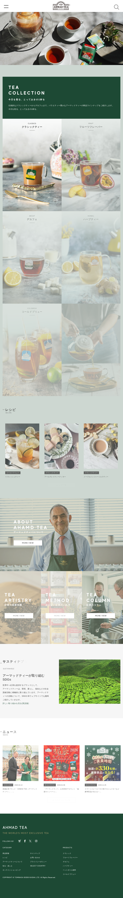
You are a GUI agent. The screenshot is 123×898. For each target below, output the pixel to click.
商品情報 (6, 853)
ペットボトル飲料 (69, 870)
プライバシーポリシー (38, 862)
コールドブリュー (69, 874)
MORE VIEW (28, 543)
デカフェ (66, 862)
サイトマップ (35, 853)
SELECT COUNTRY (37, 866)
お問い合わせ (35, 857)
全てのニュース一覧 (61, 800)
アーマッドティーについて (12, 862)
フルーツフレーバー (70, 857)
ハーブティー (68, 866)
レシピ (5, 857)
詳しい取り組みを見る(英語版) (16, 703)
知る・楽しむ (8, 866)
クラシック (67, 853)
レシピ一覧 (61, 485)
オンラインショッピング (12, 870)
